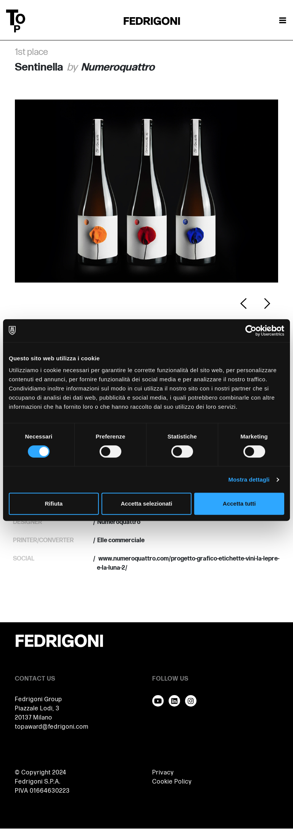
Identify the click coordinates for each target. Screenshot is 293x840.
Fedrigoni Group (38, 699)
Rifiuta (54, 503)
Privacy (163, 772)
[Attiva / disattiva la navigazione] (283, 21)
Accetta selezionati (146, 503)
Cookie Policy (172, 781)
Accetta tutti (239, 503)
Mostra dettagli (248, 479)
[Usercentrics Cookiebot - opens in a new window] (250, 330)
